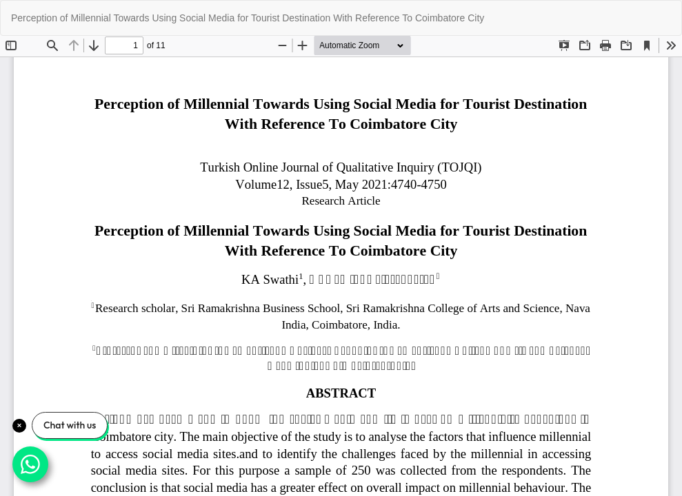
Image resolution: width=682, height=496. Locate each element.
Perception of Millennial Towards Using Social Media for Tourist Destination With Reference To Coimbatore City (247, 17)
